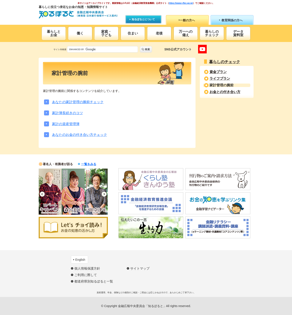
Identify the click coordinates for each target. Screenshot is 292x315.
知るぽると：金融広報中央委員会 (78, 15)
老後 (159, 33)
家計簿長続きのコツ (67, 113)
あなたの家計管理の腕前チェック (78, 102)
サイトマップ (140, 268)
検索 (147, 49)
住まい (133, 33)
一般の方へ (187, 20)
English (80, 259)
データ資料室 (238, 33)
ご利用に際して (85, 274)
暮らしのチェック (212, 33)
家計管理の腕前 (221, 85)
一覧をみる (88, 164)
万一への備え (186, 33)
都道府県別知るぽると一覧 (93, 281)
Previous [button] (42, 194)
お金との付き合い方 (224, 92)
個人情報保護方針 (87, 268)
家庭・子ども (106, 33)
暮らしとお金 (54, 33)
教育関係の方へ (232, 20)
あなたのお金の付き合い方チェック (79, 135)
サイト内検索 (60, 49)
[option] (50, 192)
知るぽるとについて (143, 19)
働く (80, 33)
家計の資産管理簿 (65, 124)
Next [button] (104, 194)
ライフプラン (219, 78)
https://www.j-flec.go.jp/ (181, 3)
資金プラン (218, 72)
